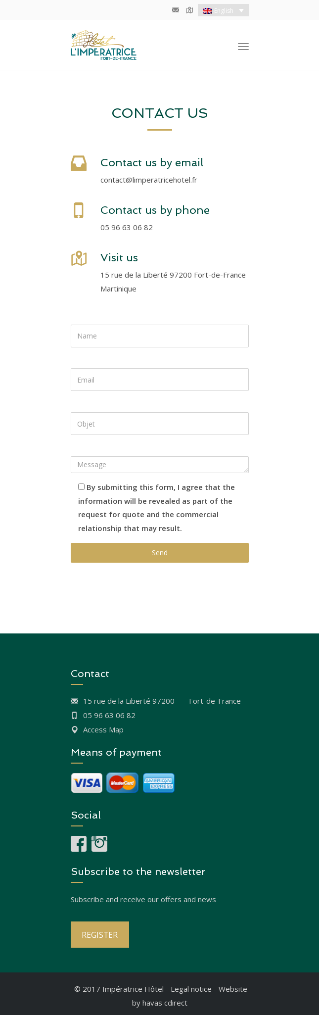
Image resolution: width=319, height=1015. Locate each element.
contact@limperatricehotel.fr (148, 180)
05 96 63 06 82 (126, 227)
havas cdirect (164, 1003)
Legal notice (191, 989)
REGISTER (100, 934)
